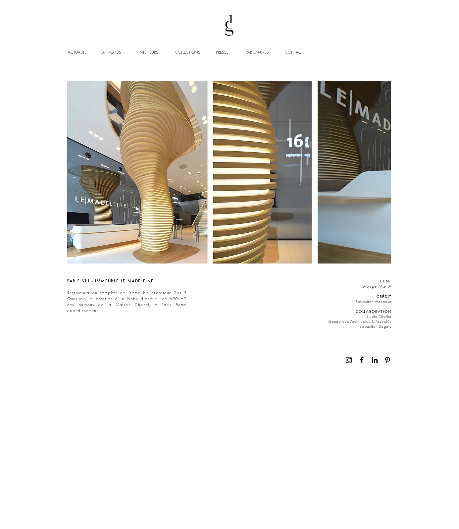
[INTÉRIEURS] (155, 52)
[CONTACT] (294, 52)
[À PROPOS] (118, 52)
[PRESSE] (223, 52)
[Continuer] (385, 338)
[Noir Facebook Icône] (362, 360)
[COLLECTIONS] (191, 52)
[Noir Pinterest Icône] (387, 360)
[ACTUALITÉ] (78, 52)
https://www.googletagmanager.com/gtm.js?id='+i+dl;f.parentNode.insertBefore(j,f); (106, 28)
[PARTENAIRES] (257, 52)
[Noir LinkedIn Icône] (375, 360)
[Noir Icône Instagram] (349, 360)
